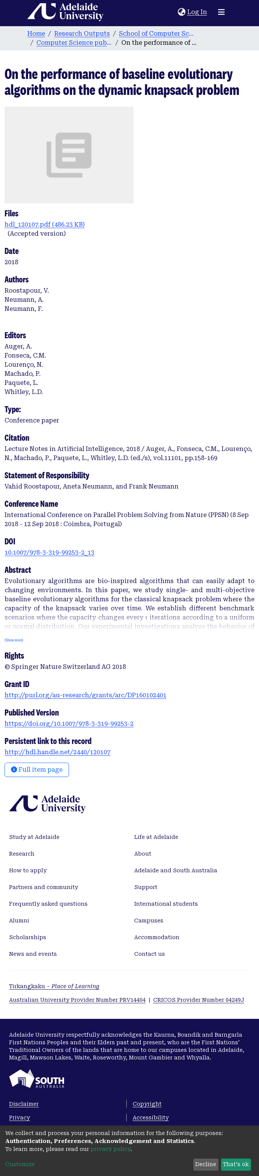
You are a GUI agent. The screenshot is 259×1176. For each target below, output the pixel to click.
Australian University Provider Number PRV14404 (77, 1000)
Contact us (149, 954)
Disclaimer (24, 1104)
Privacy (19, 1118)
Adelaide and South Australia (175, 870)
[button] (182, 12)
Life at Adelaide (156, 837)
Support (145, 887)
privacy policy (110, 1149)
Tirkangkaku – (54, 986)
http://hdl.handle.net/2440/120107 (57, 752)
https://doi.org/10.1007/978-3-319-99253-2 (69, 723)
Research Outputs (82, 33)
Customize (20, 1164)
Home (36, 33)
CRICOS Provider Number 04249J (198, 1000)
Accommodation (156, 937)
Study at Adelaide (34, 837)
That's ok (236, 1164)
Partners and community (43, 887)
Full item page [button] (37, 769)
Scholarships (27, 937)
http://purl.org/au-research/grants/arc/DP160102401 (85, 695)
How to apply (28, 870)
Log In (197, 12)
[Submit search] (172, 12)
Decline (205, 1164)
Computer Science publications (74, 42)
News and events (33, 954)
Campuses (148, 920)
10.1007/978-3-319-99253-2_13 (49, 552)
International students (166, 904)
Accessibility (151, 1118)
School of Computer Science (157, 33)
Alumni (19, 920)
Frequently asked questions (48, 904)
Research (22, 854)
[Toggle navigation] (221, 12)
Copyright (147, 1104)
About (142, 854)
